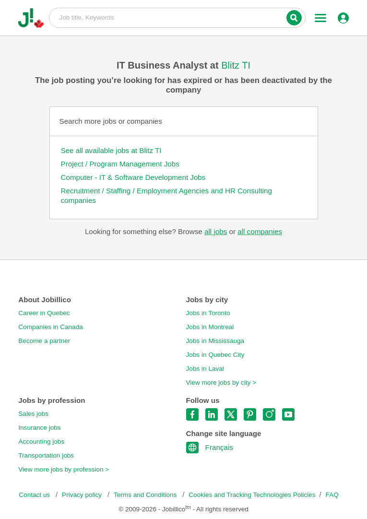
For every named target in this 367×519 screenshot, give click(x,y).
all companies (259, 231)
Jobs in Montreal (210, 326)
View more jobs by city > (221, 382)
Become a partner (44, 340)
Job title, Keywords (177, 17)
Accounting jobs (41, 441)
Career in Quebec (44, 313)
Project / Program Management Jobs (120, 164)
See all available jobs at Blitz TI (111, 150)
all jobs (215, 231)
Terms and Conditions (146, 494)
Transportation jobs (46, 455)
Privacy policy (83, 494)
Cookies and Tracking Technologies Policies (252, 494)
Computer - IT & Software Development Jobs (133, 177)
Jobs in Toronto (208, 313)
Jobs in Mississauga (215, 340)
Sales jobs (33, 413)
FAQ (332, 494)
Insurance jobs (39, 427)
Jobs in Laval (205, 368)
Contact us (35, 494)
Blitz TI (235, 65)
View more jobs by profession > (63, 469)
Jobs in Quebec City (215, 354)
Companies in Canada (50, 326)
